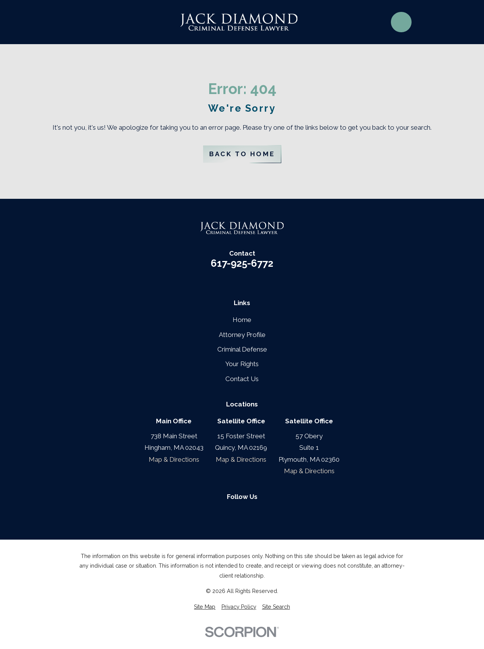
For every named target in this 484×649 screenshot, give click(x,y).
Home (242, 320)
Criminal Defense (242, 349)
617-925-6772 (242, 264)
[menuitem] (204, 607)
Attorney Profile (242, 335)
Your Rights (242, 364)
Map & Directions (174, 459)
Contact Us (242, 379)
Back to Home (242, 154)
